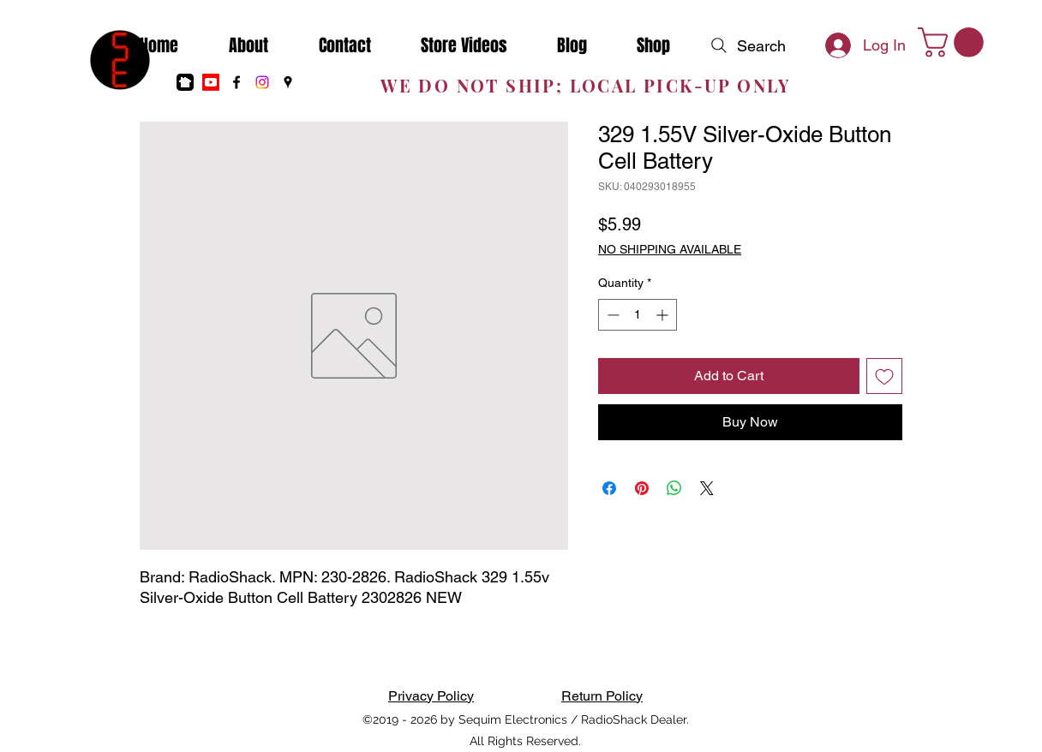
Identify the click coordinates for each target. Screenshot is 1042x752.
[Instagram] (262, 82)
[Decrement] (611, 315)
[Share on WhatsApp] (674, 488)
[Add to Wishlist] (884, 376)
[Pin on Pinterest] (642, 488)
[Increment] (663, 315)
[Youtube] (210, 82)
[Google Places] (287, 82)
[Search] (746, 45)
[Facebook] (236, 82)
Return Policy (602, 696)
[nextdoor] (185, 82)
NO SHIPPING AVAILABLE (669, 249)
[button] (954, 42)
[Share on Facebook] (609, 488)
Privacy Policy (431, 696)
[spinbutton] (637, 315)
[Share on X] (707, 488)
